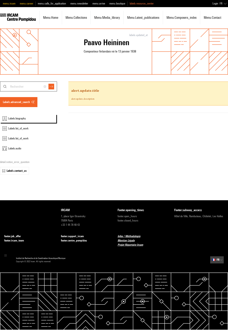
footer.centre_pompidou (76, 241)
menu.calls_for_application (52, 3)
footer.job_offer (14, 236)
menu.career (26, 3)
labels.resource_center (142, 3)
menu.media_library (107, 17)
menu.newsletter (79, 3)
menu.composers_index (181, 17)
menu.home (50, 17)
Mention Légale (128, 241)
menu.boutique (117, 3)
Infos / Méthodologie (131, 236)
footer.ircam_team (16, 241)
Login (215, 3)
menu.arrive (98, 3)
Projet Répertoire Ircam (132, 245)
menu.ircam (9, 3)
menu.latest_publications (143, 17)
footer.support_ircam (74, 236)
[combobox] (28, 86)
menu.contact (212, 17)
